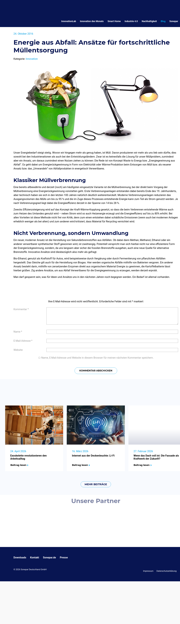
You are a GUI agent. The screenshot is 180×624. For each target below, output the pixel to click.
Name (17, 331)
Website (18, 349)
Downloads (19, 557)
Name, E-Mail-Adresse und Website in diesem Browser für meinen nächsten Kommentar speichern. (97, 357)
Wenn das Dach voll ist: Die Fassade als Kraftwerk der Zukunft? (156, 457)
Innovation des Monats (92, 21)
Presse (64, 557)
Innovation (32, 58)
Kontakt (34, 557)
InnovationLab (68, 21)
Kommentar (21, 309)
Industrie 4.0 (131, 21)
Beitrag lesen (18, 465)
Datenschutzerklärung (166, 571)
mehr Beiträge (96, 484)
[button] (5, 618)
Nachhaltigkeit (149, 21)
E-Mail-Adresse (22, 340)
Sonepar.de (49, 557)
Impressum (148, 571)
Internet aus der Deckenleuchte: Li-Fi (93, 455)
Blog (163, 21)
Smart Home (114, 21)
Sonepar (173, 21)
